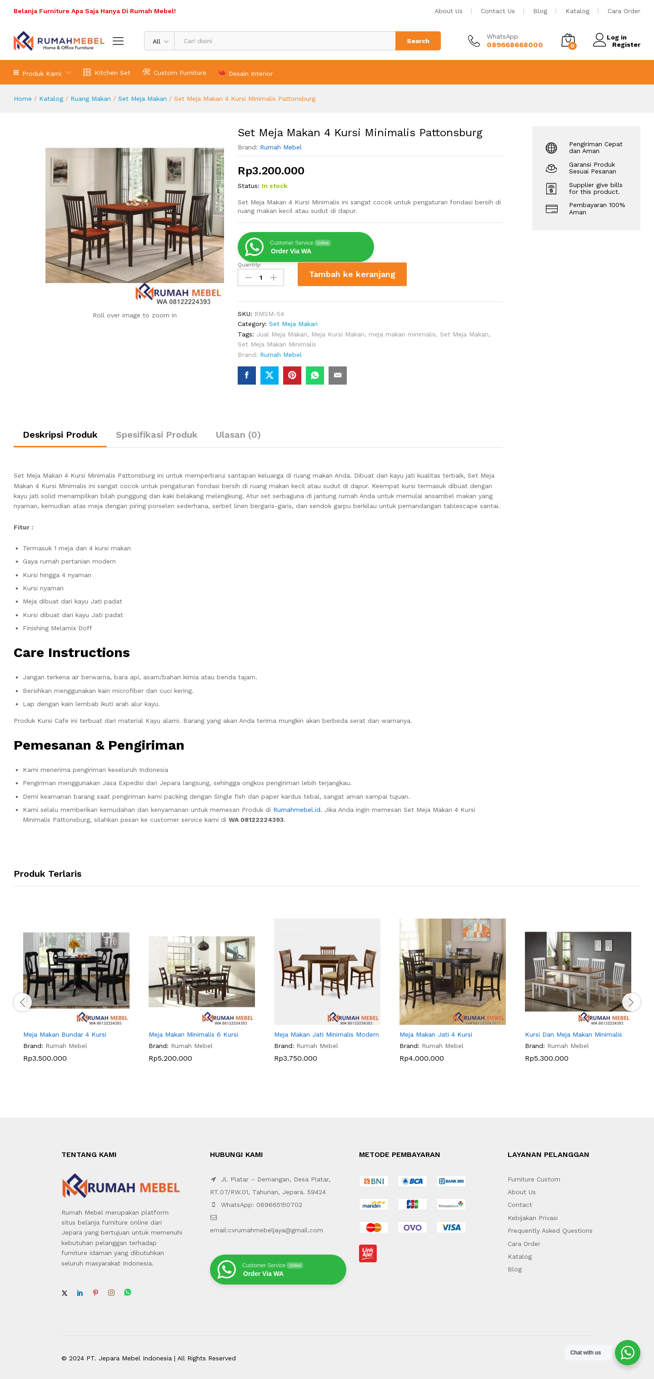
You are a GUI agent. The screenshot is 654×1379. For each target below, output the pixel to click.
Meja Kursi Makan (337, 332)
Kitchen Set (106, 72)
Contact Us (498, 11)
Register (626, 44)
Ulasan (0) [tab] (238, 432)
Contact (520, 1202)
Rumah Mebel (281, 147)
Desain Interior (245, 73)
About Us (448, 11)
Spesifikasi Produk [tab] (157, 432)
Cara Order (624, 11)
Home (23, 98)
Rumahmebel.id (296, 807)
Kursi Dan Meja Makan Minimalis (573, 1032)
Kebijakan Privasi (533, 1216)
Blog (540, 11)
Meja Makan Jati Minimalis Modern (326, 1032)
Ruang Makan (90, 98)
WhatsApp (502, 36)
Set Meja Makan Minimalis (277, 342)
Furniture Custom (534, 1177)
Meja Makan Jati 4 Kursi (435, 1032)
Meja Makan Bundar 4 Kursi (64, 1032)
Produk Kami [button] (37, 73)
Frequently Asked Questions (550, 1228)
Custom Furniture (174, 72)
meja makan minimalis (402, 332)
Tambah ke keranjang (352, 274)
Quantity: (249, 264)
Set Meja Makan (142, 98)
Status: (249, 185)
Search (418, 40)
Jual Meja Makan (281, 332)
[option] (76, 995)
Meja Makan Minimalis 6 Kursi (193, 1032)
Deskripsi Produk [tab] (60, 432)
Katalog (577, 11)
